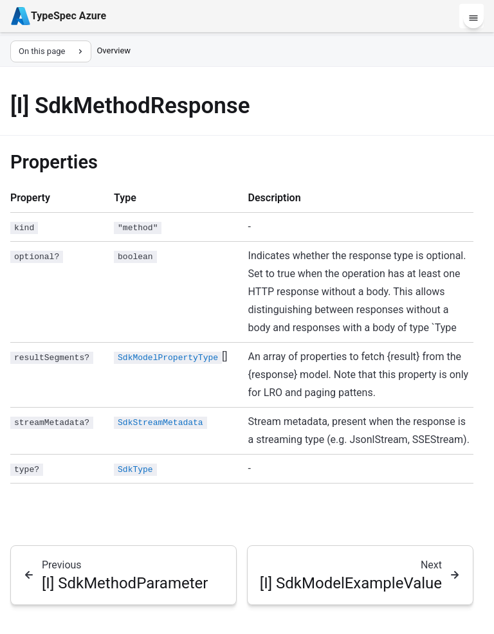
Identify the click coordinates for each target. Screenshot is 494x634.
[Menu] (473, 18)
